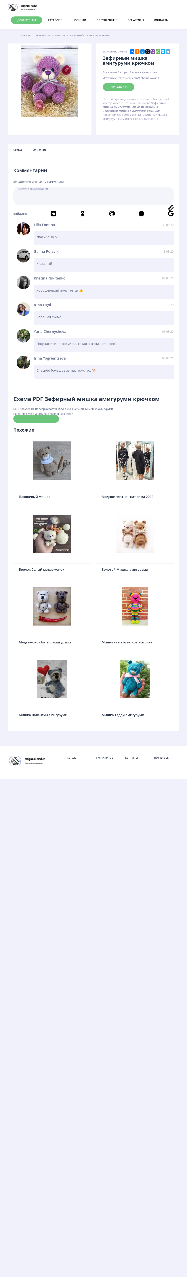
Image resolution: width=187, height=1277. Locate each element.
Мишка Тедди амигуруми (123, 715)
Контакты (161, 20)
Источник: (110, 78)
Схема (17, 150)
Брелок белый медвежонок (41, 569)
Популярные (106, 20)
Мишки (122, 51)
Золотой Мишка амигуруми (125, 569)
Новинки (79, 20)
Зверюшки (109, 51)
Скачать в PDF (118, 87)
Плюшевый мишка (34, 496)
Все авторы (136, 20)
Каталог (54, 20)
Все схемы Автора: (115, 72)
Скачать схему (36, 418)
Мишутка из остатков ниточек (127, 642)
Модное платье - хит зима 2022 (127, 496)
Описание (40, 150)
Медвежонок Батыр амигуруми (45, 642)
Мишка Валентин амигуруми (43, 715)
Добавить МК (26, 20)
